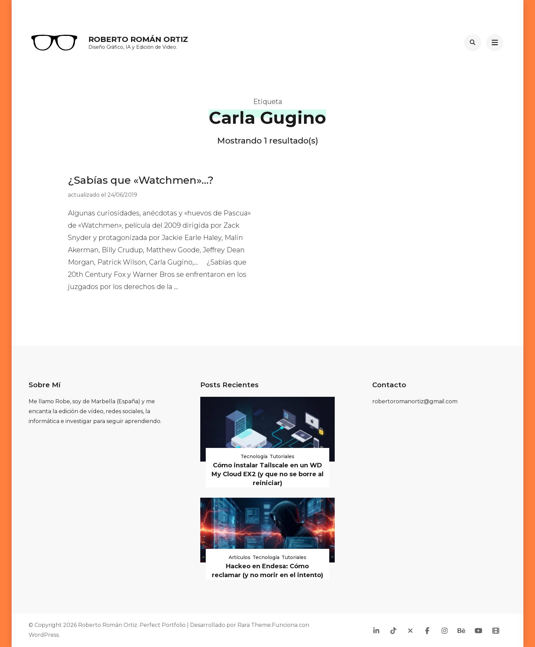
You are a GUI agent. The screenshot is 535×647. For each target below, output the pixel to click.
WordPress (44, 635)
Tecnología (254, 456)
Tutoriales (282, 456)
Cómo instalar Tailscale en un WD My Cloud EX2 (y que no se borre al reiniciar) (267, 474)
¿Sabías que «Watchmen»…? (141, 180)
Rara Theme (254, 625)
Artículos (239, 557)
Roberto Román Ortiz (138, 39)
